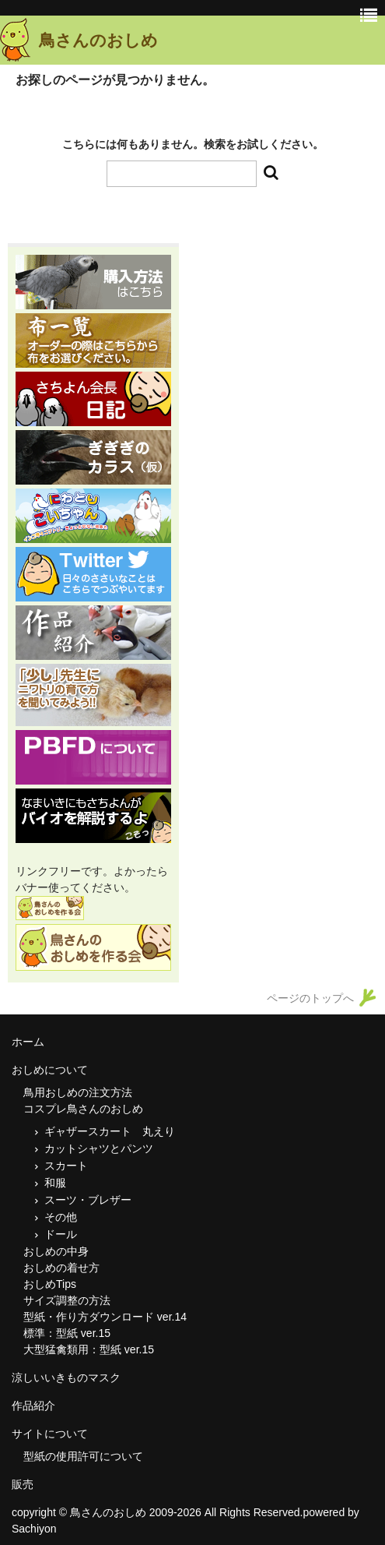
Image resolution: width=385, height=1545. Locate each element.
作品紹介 (33, 1405)
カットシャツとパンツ (98, 1148)
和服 (55, 1182)
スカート (66, 1165)
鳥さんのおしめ (98, 40)
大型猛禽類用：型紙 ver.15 (88, 1349)
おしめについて (50, 1070)
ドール (60, 1234)
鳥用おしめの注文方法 (77, 1092)
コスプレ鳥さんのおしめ (83, 1108)
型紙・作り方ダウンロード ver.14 (105, 1316)
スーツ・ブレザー (87, 1200)
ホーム (28, 1041)
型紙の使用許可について (83, 1456)
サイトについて (50, 1433)
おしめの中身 (56, 1251)
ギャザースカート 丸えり (109, 1131)
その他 (66, 1217)
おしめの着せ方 (61, 1267)
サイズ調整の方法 (66, 1300)
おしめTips (49, 1284)
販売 (22, 1484)
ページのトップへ (310, 998)
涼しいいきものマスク (66, 1377)
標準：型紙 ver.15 (66, 1333)
